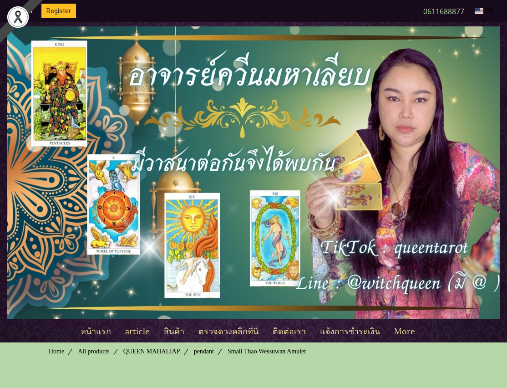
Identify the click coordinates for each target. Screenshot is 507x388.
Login (24, 11)
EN (484, 10)
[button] (430, 330)
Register (58, 11)
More (404, 330)
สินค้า (174, 330)
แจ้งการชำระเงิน (350, 330)
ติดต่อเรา (289, 330)
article (137, 330)
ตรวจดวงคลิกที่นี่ (228, 330)
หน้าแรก (96, 330)
